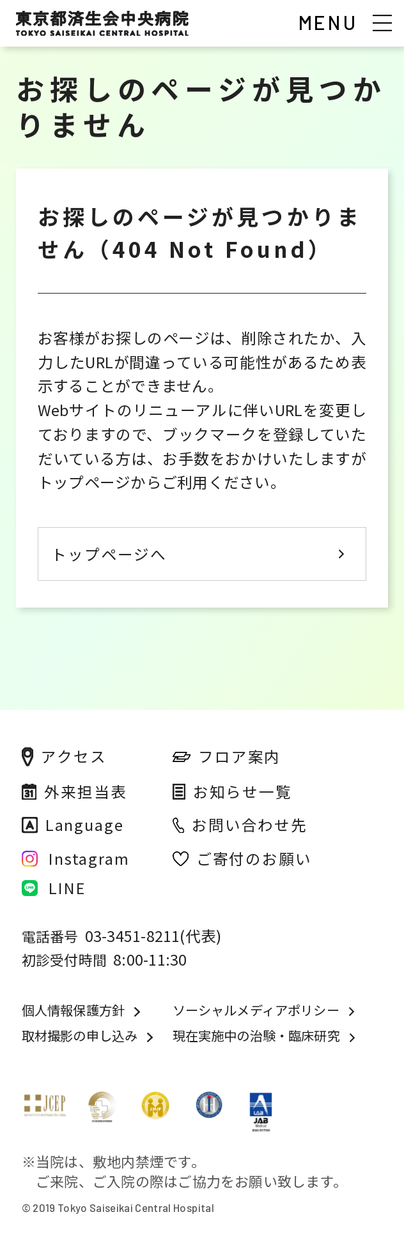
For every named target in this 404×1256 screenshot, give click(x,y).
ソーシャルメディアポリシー (256, 1010)
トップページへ (109, 554)
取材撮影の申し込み (80, 1035)
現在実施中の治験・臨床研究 (256, 1035)
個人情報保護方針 (73, 1010)
